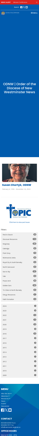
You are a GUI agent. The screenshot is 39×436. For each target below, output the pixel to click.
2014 (19, 352)
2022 (19, 315)
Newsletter (5, 406)
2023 (19, 310)
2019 (19, 329)
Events (3, 403)
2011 (19, 366)
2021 (19, 320)
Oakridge (19, 248)
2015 (19, 347)
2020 (19, 324)
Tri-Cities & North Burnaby (19, 290)
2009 (19, 375)
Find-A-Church (19, 234)
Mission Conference (20, 2)
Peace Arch (19, 281)
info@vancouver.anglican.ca (10, 427)
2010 (19, 370)
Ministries (5, 396)
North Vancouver (19, 267)
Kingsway (19, 244)
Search (16, 7)
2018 (19, 334)
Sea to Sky (19, 271)
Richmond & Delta (19, 258)
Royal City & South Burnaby (19, 262)
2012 (19, 361)
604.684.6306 (6, 423)
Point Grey (19, 253)
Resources (5, 398)
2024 (19, 306)
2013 (19, 357)
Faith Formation (19, 299)
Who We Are (6, 393)
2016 (19, 343)
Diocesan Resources (19, 239)
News (3, 401)
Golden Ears (19, 285)
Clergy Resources (19, 294)
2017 (19, 338)
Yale (19, 276)
